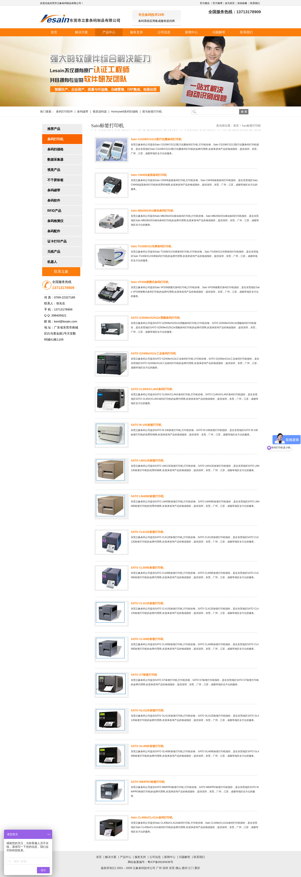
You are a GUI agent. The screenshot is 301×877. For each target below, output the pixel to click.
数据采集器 (55, 159)
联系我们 (255, 3)
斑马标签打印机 (152, 111)
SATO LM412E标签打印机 (147, 460)
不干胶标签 (55, 180)
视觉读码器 (100, 111)
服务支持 (136, 32)
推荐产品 (53, 129)
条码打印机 (55, 139)
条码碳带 (82, 111)
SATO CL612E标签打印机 (147, 531)
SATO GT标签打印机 (144, 674)
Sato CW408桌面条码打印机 (149, 174)
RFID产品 (54, 210)
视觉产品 (53, 169)
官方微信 (205, 3)
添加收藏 (242, 3)
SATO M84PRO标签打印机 (148, 781)
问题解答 (219, 32)
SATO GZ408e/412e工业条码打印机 (153, 353)
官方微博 (217, 3)
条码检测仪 (55, 221)
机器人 (52, 262)
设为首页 (230, 3)
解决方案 (81, 32)
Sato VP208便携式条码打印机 (150, 282)
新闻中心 (191, 32)
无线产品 (53, 251)
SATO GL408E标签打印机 (147, 746)
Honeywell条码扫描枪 (124, 111)
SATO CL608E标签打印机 (147, 567)
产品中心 (109, 32)
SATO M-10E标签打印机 (146, 424)
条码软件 (53, 200)
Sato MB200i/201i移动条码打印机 (152, 210)
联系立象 (61, 272)
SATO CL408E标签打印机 (147, 639)
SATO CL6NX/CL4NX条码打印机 (151, 389)
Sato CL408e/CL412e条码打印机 (152, 817)
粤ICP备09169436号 (160, 862)
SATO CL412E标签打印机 (147, 603)
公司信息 (164, 32)
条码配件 (53, 231)
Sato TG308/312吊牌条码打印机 (151, 246)
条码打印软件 (64, 111)
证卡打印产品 (57, 241)
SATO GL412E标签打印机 (147, 710)
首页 (54, 32)
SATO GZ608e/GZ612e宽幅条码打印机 (155, 317)
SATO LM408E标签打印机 (147, 496)
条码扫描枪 (55, 149)
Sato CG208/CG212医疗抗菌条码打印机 (156, 139)
